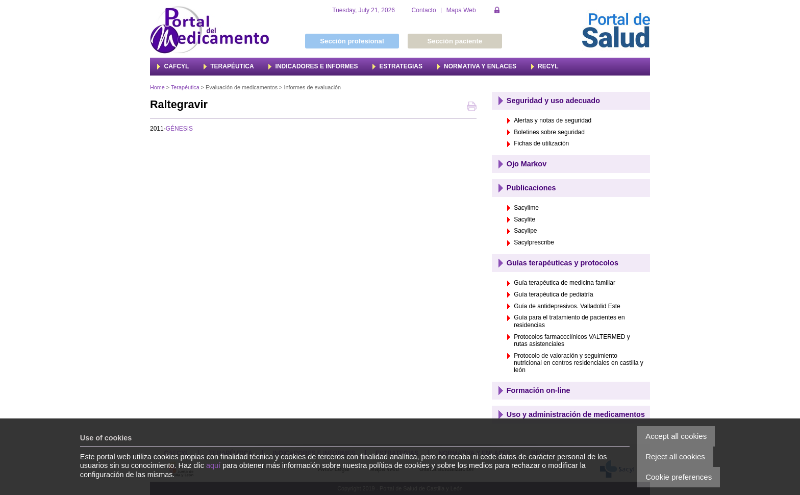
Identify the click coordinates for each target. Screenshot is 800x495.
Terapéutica (185, 87)
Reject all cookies (675, 456)
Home (157, 87)
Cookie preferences (678, 477)
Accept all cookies (676, 436)
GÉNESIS (179, 128)
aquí (213, 465)
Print (472, 107)
